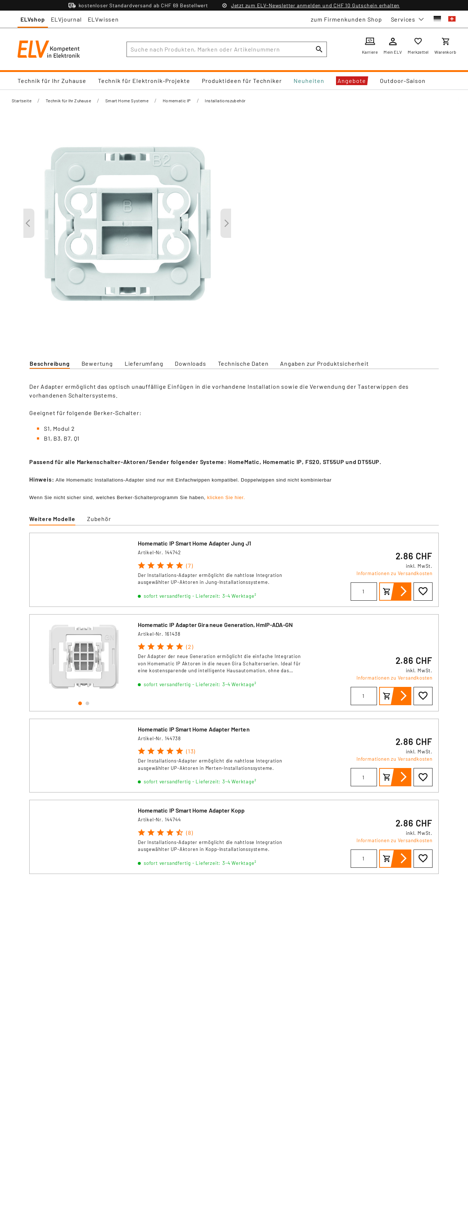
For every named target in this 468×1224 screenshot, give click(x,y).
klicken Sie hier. (226, 497)
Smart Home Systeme (126, 100)
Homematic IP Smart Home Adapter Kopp (191, 810)
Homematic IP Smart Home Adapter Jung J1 (194, 543)
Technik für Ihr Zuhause (52, 80)
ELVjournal (66, 19)
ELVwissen (103, 19)
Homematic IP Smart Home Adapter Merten (194, 729)
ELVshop (32, 19)
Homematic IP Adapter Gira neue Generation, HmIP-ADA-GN (215, 624)
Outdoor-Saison (403, 80)
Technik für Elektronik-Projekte (144, 80)
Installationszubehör (225, 100)
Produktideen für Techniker (242, 80)
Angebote (351, 80)
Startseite (21, 100)
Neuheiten (309, 80)
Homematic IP (177, 100)
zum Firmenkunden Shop (346, 19)
